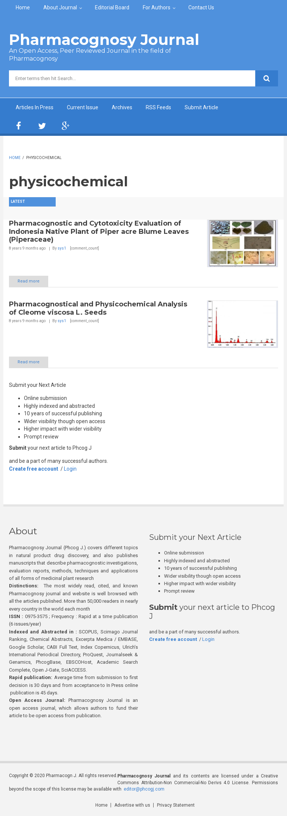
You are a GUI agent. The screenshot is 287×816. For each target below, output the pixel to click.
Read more (29, 281)
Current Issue (82, 107)
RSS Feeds (158, 107)
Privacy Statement (176, 805)
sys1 (62, 248)
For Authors (156, 7)
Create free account (33, 469)
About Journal (60, 7)
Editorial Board (112, 7)
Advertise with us (132, 805)
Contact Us (201, 7)
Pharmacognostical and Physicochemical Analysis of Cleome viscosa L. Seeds (98, 308)
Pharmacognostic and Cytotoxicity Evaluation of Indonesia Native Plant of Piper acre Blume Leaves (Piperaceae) (99, 231)
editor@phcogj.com (144, 789)
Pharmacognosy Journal (104, 39)
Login (70, 469)
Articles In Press (34, 107)
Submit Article (201, 107)
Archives (122, 107)
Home (23, 7)
